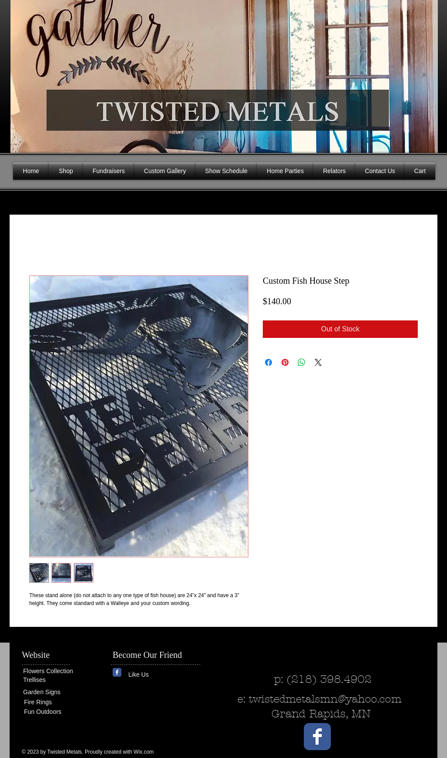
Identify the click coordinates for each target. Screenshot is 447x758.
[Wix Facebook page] (117, 672)
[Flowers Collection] (57, 671)
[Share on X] (318, 362)
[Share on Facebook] (268, 362)
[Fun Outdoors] (50, 712)
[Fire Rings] (55, 702)
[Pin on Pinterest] (285, 362)
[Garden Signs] (49, 692)
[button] (424, 74)
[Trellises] (49, 680)
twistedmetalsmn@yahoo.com (325, 699)
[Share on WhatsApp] (301, 362)
